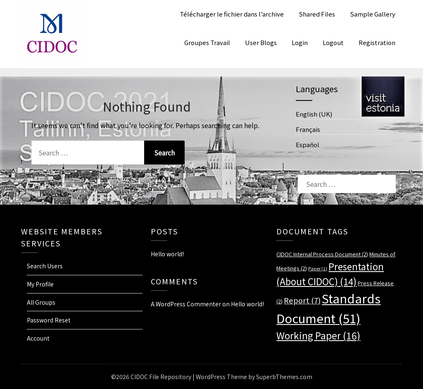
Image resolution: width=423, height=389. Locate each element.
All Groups (41, 302)
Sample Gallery (372, 14)
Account (38, 338)
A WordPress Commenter (186, 304)
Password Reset (49, 320)
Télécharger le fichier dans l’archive (232, 14)
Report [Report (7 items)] (302, 299)
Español (307, 144)
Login (300, 42)
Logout (333, 42)
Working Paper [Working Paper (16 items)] (318, 335)
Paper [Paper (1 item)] (317, 268)
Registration (377, 42)
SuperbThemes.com (284, 376)
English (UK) (314, 114)
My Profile (40, 284)
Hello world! (167, 254)
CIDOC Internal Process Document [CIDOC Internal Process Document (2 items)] (322, 254)
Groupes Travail (207, 42)
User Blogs (261, 42)
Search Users (45, 266)
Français (308, 129)
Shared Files (317, 14)
